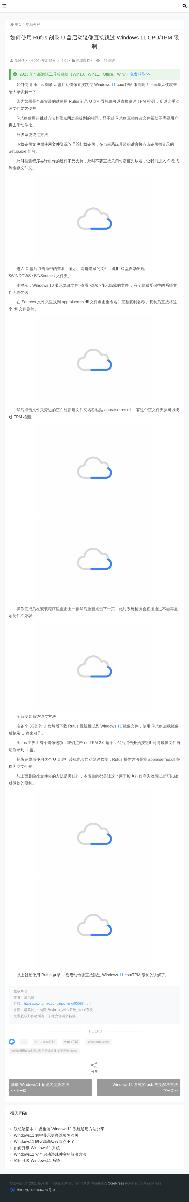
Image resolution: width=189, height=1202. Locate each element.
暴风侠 (18, 61)
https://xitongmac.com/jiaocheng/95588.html (57, 1003)
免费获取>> (140, 74)
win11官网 (71, 1042)
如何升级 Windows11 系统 (37, 1148)
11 (113, 85)
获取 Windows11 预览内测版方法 (40, 1085)
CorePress (116, 1183)
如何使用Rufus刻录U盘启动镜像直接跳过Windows (44, 1050)
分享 (94, 1067)
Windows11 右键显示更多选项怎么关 (46, 1135)
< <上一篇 (18, 1091)
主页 (16, 24)
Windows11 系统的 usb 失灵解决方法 (145, 1085)
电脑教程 (33, 24)
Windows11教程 (98, 1042)
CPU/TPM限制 (45, 1042)
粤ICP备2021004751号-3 (36, 1190)
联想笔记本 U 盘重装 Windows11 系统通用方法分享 (59, 1129)
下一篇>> (170, 1091)
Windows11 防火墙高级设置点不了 (44, 1141)
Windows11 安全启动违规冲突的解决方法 (50, 1154)
